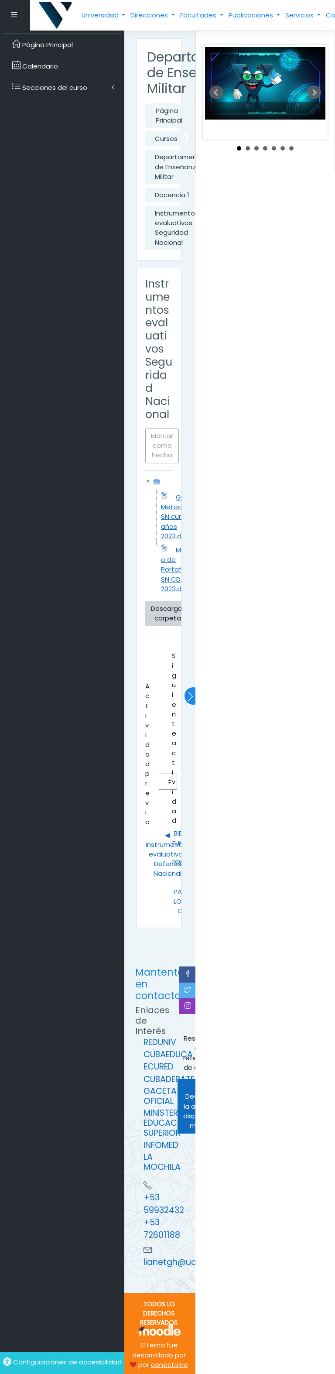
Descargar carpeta (168, 613)
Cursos (166, 138)
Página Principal (169, 115)
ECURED (159, 1067)
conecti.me (169, 1364)
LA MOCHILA (162, 1162)
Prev (216, 92)
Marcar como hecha (162, 445)
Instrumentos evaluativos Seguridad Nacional (176, 228)
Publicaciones (252, 15)
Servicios (300, 15)
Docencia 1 (172, 194)
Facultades (199, 15)
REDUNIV (160, 1042)
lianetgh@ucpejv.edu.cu (194, 1262)
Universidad (101, 15)
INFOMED (161, 1145)
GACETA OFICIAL (160, 1096)
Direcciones (150, 15)
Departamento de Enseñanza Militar (179, 166)
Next (314, 92)
